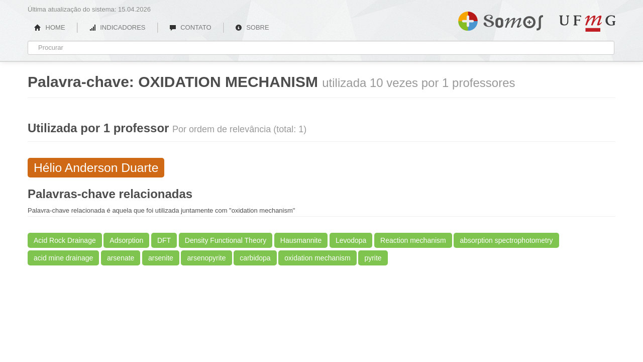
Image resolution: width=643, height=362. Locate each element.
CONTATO (190, 27)
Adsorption (126, 240)
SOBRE (252, 27)
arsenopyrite (206, 258)
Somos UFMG (500, 19)
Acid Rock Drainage (65, 240)
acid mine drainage (63, 258)
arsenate (120, 258)
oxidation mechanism (317, 258)
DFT (164, 240)
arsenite (160, 258)
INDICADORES (117, 27)
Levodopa (351, 240)
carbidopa (255, 258)
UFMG (587, 23)
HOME (49, 27)
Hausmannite (301, 240)
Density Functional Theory (225, 240)
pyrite (372, 258)
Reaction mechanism (413, 240)
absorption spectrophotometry (506, 240)
